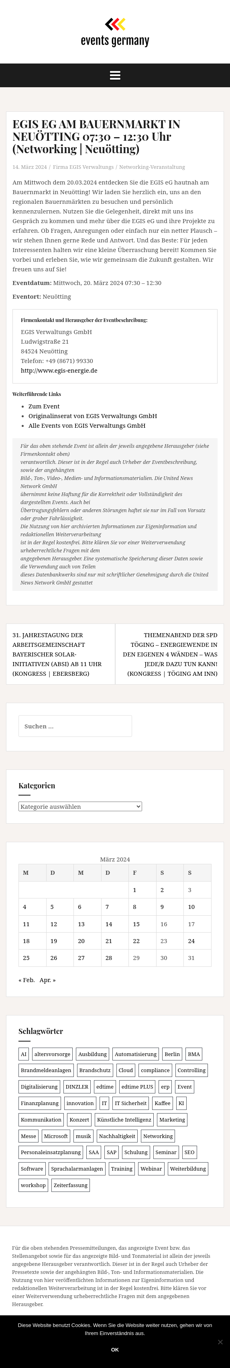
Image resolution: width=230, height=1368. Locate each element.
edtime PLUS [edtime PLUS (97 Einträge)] (137, 1086)
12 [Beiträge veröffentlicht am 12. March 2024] (54, 924)
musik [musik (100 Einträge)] (83, 1136)
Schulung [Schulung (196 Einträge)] (136, 1152)
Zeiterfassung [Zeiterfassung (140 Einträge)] (71, 1185)
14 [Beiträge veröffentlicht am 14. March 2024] (109, 924)
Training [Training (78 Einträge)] (121, 1168)
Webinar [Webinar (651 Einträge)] (151, 1168)
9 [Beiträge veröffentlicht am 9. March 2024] (162, 906)
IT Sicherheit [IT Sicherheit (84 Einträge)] (131, 1103)
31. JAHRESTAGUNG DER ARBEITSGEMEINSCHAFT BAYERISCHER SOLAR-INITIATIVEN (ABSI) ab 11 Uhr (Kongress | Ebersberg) (57, 654)
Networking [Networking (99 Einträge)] (158, 1136)
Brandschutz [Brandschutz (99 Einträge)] (95, 1070)
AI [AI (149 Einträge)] (23, 1054)
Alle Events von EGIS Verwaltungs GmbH (87, 425)
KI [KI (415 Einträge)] (181, 1103)
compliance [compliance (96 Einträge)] (155, 1070)
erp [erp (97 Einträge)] (165, 1086)
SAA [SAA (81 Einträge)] (94, 1152)
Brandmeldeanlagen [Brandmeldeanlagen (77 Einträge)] (46, 1070)
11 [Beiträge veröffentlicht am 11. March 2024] (26, 924)
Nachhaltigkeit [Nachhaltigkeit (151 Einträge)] (117, 1136)
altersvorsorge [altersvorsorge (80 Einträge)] (52, 1054)
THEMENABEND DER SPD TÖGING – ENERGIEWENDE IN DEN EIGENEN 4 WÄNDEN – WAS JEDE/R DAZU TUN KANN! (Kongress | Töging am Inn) (170, 654)
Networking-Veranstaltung (152, 166)
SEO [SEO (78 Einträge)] (190, 1152)
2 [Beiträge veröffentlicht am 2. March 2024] (162, 890)
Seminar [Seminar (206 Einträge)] (166, 1152)
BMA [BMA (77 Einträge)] (194, 1054)
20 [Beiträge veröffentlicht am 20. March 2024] (81, 941)
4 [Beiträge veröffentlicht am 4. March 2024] (24, 906)
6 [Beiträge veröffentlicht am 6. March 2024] (79, 906)
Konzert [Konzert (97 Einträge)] (79, 1119)
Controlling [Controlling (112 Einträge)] (192, 1070)
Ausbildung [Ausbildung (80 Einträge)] (92, 1054)
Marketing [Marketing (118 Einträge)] (172, 1119)
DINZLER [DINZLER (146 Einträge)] (77, 1086)
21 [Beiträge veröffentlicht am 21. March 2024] (109, 941)
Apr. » (48, 980)
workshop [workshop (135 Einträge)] (33, 1185)
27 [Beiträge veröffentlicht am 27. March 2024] (81, 958)
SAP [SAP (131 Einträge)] (111, 1152)
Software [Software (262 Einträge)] (32, 1168)
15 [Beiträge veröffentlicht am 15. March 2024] (136, 924)
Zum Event (44, 406)
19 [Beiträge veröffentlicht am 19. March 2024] (54, 941)
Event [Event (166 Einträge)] (184, 1086)
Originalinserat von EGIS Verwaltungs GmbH (92, 416)
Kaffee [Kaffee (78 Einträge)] (163, 1103)
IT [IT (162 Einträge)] (104, 1103)
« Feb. (26, 980)
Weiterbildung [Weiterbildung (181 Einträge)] (188, 1168)
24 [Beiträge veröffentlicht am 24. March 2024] (191, 941)
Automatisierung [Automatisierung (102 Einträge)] (136, 1054)
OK (115, 1350)
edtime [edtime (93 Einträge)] (105, 1086)
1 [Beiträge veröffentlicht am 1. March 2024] (134, 890)
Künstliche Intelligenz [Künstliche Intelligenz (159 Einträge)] (124, 1119)
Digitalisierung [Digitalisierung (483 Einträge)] (39, 1086)
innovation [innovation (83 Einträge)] (80, 1103)
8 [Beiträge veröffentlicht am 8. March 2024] (134, 906)
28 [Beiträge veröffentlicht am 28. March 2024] (109, 958)
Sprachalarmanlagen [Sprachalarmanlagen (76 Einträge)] (77, 1168)
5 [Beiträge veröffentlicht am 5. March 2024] (52, 906)
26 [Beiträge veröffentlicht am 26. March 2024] (54, 958)
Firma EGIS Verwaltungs (83, 166)
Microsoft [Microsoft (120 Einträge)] (56, 1136)
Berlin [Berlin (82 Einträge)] (172, 1054)
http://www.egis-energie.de (59, 370)
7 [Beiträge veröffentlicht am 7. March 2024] (107, 906)
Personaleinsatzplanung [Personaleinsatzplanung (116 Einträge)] (51, 1152)
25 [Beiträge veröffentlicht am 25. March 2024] (26, 958)
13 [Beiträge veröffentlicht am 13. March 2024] (81, 924)
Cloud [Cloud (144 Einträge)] (126, 1070)
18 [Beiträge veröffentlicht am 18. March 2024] (26, 941)
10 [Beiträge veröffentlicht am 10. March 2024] (191, 906)
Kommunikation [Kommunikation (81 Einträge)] (41, 1119)
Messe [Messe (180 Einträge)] (28, 1136)
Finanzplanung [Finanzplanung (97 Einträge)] (40, 1103)
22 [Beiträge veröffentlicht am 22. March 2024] (136, 941)
